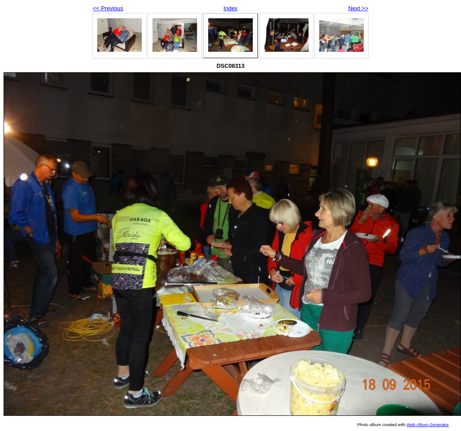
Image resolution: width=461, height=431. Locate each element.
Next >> (358, 8)
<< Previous (108, 8)
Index (230, 8)
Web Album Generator (428, 424)
